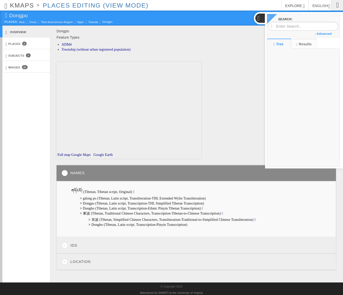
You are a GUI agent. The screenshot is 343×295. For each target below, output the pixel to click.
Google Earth (102, 155)
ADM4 (67, 44)
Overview (16, 32)
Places (16, 44)
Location (76, 262)
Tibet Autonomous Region (57, 22)
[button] (260, 18)
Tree (279, 44)
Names (73, 173)
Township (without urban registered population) (96, 49)
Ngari (80, 22)
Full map (63, 155)
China (32, 22)
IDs (69, 245)
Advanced (323, 34)
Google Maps (81, 155)
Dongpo (108, 21)
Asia (21, 22)
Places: (11, 21)
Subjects (18, 56)
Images (17, 67)
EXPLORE (295, 6)
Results (304, 44)
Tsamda (93, 22)
